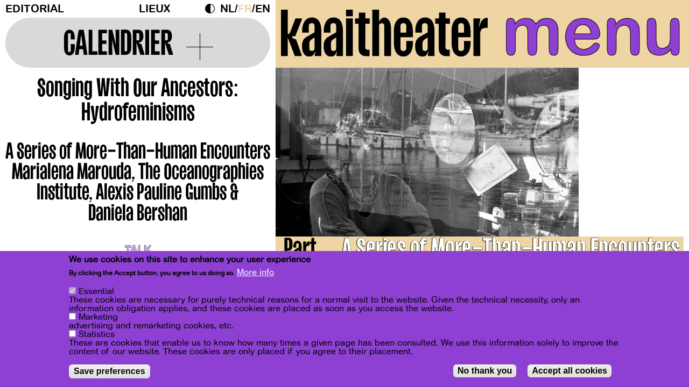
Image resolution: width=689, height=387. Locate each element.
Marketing (98, 317)
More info (255, 272)
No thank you (485, 370)
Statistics (97, 334)
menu (593, 32)
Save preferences (109, 371)
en (262, 9)
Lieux (154, 9)
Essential (96, 291)
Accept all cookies (569, 370)
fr (245, 9)
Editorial (34, 9)
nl (227, 9)
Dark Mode (212, 8)
